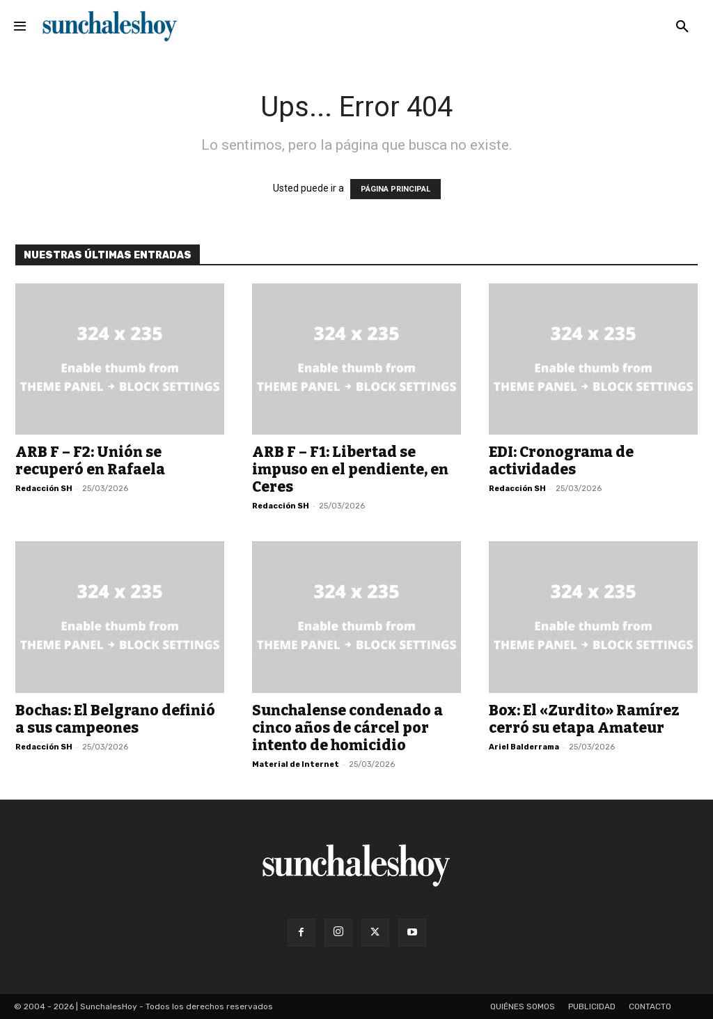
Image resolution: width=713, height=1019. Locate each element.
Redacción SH (43, 488)
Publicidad (592, 1006)
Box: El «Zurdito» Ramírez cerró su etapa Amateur (584, 719)
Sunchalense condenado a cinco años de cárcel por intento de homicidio (347, 727)
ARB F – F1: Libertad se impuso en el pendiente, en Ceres (350, 469)
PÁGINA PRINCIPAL (395, 189)
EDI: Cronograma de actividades (561, 461)
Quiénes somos (522, 1006)
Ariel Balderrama (524, 747)
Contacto (650, 1006)
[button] (682, 27)
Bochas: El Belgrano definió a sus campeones (115, 719)
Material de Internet (295, 764)
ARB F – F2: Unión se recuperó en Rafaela (90, 461)
